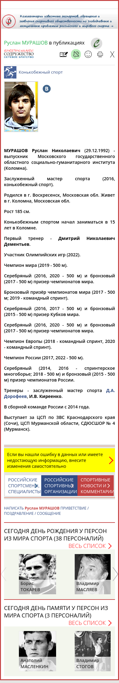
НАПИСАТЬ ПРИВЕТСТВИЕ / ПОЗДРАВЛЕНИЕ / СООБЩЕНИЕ (46, 514)
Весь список (87, 549)
